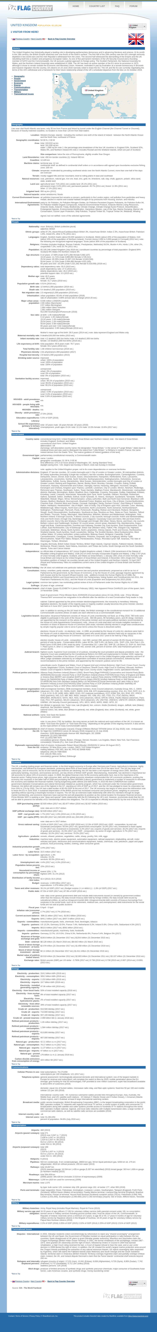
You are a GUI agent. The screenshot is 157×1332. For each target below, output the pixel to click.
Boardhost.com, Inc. (50, 1316)
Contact (11, 1316)
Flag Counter (30, 7)
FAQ (117, 6)
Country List (97, 6)
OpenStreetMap (129, 118)
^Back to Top (15, 219)
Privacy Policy (34, 1316)
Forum (133, 6)
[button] (105, 89)
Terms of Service (21, 1316)
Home (76, 6)
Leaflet (117, 118)
